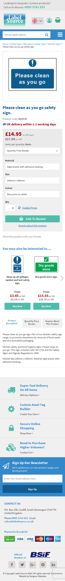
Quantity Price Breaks (32, 151)
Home (5, 43)
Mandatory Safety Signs (35, 43)
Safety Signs (16, 43)
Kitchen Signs (54, 43)
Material (9, 160)
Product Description (12, 322)
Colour (8, 188)
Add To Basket (32, 219)
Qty (7, 201)
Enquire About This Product (52, 322)
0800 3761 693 (34, 7)
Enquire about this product (32, 225)
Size (7, 174)
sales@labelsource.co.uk (18, 521)
